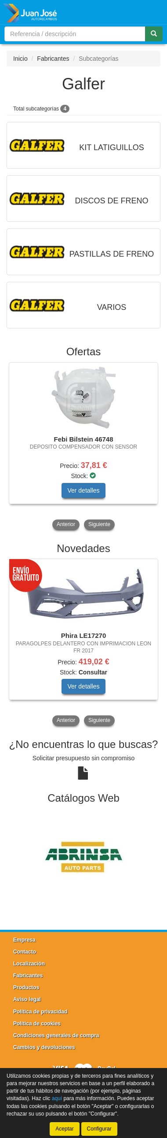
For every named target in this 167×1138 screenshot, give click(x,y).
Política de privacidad (40, 1012)
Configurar (99, 1129)
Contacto (24, 952)
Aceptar (64, 1129)
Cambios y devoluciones (44, 1047)
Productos (26, 987)
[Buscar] (154, 33)
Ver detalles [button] (83, 490)
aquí (57, 1098)
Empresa (24, 940)
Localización (29, 964)
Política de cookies (37, 1023)
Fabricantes (53, 58)
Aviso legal (27, 999)
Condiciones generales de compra (56, 1035)
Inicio (20, 58)
